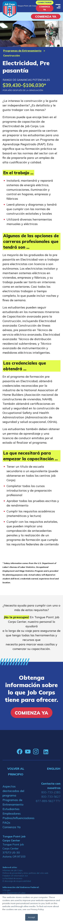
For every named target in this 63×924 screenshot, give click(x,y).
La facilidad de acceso (12, 878)
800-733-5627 (50, 796)
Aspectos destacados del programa (13, 790)
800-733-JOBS (50, 792)
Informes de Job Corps (13, 870)
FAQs (6, 822)
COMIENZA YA (45, 16)
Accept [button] (31, 917)
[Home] (10, 9)
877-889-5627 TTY (48, 801)
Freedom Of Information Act (15, 875)
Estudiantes (11, 809)
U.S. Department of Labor (14, 892)
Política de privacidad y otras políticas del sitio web (25, 873)
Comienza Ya (44, 8)
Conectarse (45, 2)
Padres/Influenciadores (16, 818)
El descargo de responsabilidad (17, 881)
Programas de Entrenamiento (22, 50)
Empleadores (12, 813)
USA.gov (6, 890)
